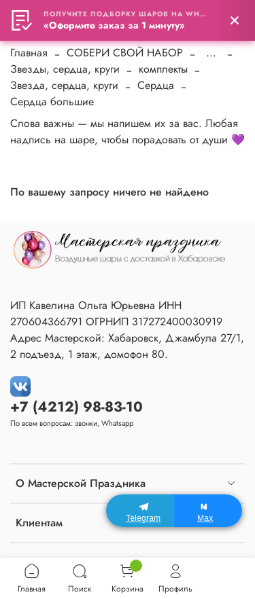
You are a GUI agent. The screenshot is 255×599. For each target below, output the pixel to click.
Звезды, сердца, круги (65, 69)
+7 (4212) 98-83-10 (76, 407)
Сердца (155, 85)
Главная (29, 52)
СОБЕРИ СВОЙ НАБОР (125, 52)
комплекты (163, 69)
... (211, 53)
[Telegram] (140, 510)
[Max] (208, 510)
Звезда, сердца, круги (64, 85)
